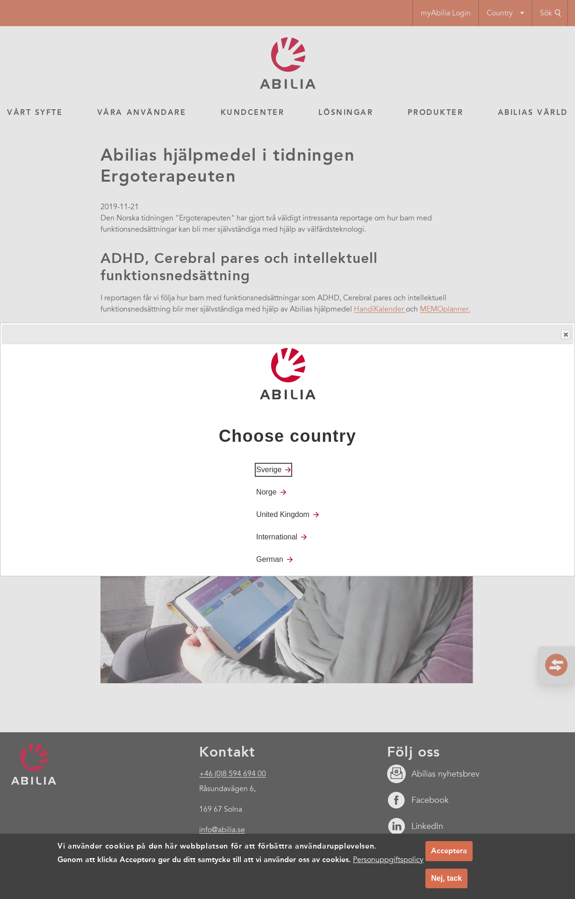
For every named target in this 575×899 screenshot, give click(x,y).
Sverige (268, 470)
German (269, 559)
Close (565, 335)
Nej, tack (446, 878)
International (276, 537)
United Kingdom (282, 514)
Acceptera (449, 850)
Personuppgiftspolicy (388, 860)
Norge (266, 492)
